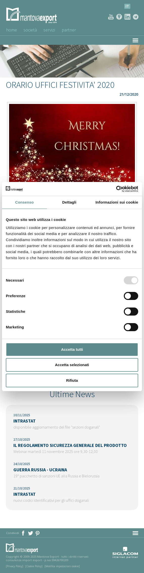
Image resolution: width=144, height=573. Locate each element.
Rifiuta (72, 380)
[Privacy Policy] (14, 566)
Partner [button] (69, 30)
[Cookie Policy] (33, 566)
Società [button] (30, 30)
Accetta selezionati (72, 365)
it (127, 6)
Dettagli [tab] (69, 202)
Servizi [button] (49, 30)
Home (11, 30)
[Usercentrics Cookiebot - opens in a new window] (116, 189)
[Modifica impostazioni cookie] (62, 566)
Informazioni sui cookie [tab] (116, 202)
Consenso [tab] (24, 202)
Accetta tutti (72, 349)
